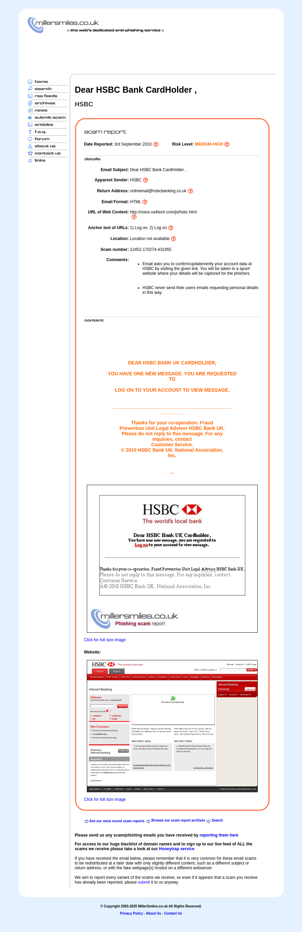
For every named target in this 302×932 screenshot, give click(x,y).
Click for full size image (105, 639)
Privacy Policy (131, 913)
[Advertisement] (151, 53)
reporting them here (219, 835)
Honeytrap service (176, 848)
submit (144, 882)
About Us (153, 913)
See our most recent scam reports (117, 821)
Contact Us (173, 913)
